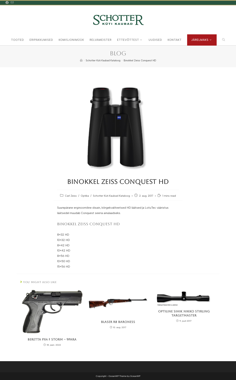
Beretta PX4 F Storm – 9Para (52, 339)
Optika (85, 195)
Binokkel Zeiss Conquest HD (140, 60)
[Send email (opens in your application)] (12, 3)
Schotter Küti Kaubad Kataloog (111, 195)
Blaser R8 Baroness (118, 322)
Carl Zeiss (71, 195)
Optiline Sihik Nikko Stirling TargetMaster (184, 313)
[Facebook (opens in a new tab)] (8, 3)
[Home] (81, 60)
